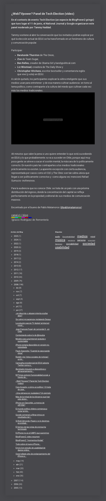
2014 (16, 262)
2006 (16, 484)
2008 (16, 284)
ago (18, 303)
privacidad (91, 240)
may (18, 461)
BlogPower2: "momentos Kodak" (29, 440)
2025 (16, 236)
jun (17, 310)
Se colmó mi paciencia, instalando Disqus (33, 319)
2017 (16, 258)
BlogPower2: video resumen (28, 437)
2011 (16, 273)
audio (57, 237)
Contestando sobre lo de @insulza (30, 335)
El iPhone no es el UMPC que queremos (32, 433)
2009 (16, 281)
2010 (16, 277)
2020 (16, 247)
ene (18, 476)
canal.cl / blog (19, 215)
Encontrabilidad (69, 237)
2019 (16, 251)
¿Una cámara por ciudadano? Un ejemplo (33, 393)
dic (17, 288)
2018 (16, 255)
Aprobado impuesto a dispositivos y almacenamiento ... (31, 370)
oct (17, 295)
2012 (16, 270)
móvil (93, 237)
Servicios (58, 244)
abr (17, 464)
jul (17, 306)
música (60, 240)
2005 (16, 488)
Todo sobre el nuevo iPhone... (28, 444)
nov (18, 291)
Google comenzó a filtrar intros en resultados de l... (30, 416)
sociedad (89, 243)
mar (18, 468)
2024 (16, 240)
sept (18, 299)
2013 (16, 266)
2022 (16, 244)
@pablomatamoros (71, 207)
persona (81, 240)
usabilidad (62, 247)
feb (17, 472)
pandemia (71, 240)
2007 (16, 480)
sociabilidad (72, 244)
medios (82, 236)
